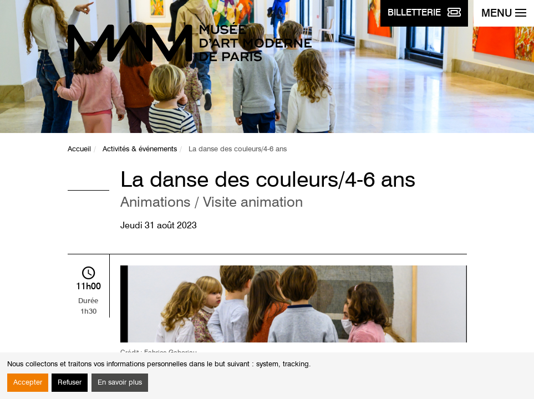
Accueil (79, 149)
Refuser (70, 382)
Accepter (27, 382)
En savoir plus (120, 382)
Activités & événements (140, 149)
